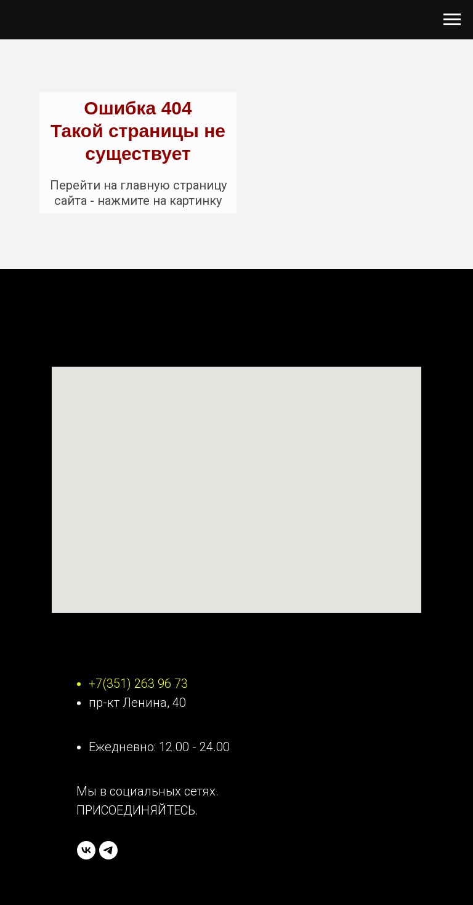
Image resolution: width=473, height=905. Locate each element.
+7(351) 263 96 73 (138, 683)
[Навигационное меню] (452, 20)
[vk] (86, 850)
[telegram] (108, 850)
